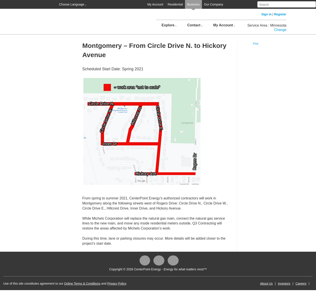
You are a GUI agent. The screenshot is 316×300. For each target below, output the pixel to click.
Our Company (213, 4)
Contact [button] (194, 25)
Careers (301, 283)
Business (193, 4)
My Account (155, 4)
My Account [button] (224, 25)
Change (280, 30)
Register (280, 14)
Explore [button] (169, 25)
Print (255, 43)
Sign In (266, 14)
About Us (266, 283)
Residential (175, 4)
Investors (284, 283)
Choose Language (72, 5)
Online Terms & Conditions (82, 283)
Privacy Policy (116, 283)
